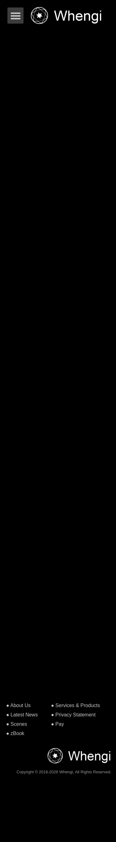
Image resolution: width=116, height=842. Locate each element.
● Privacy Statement (73, 714)
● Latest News (22, 714)
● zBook (15, 733)
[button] (15, 15)
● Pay (57, 724)
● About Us (18, 705)
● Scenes (16, 724)
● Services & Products (75, 705)
